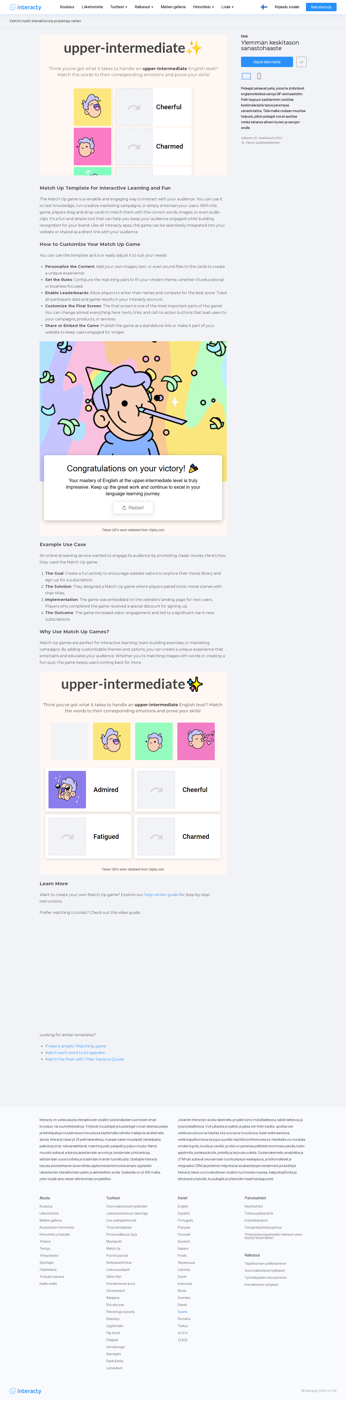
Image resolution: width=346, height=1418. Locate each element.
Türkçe (183, 1344)
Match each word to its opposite (75, 1070)
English (183, 1224)
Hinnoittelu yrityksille (55, 1252)
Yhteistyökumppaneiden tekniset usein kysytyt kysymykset (274, 1253)
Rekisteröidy (321, 7)
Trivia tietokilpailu (119, 1245)
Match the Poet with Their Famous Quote (84, 1077)
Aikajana (112, 1315)
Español (184, 1231)
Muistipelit (114, 1259)
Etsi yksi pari (115, 1322)
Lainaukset (114, 1386)
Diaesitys (113, 1337)
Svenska (184, 1315)
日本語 (183, 1358)
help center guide (161, 910)
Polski (182, 1273)
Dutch (182, 1294)
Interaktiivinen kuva (120, 1301)
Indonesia (185, 1301)
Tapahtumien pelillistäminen (265, 1281)
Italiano (183, 1266)
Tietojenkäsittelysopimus (263, 1245)
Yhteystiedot (49, 1273)
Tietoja (45, 1266)
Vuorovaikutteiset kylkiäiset (265, 1288)
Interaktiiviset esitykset (262, 1302)
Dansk (182, 1322)
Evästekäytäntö (256, 1238)
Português (185, 1238)
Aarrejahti (113, 1372)
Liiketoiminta (92, 7)
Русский (184, 1252)
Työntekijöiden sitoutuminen (266, 1295)
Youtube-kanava (52, 1294)
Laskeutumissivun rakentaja (127, 1231)
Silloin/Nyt (113, 1294)
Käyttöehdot (254, 1224)
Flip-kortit (113, 1351)
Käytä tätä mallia (267, 62)
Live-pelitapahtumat (121, 1238)
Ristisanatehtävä (118, 1280)
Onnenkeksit (115, 1308)
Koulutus (67, 7)
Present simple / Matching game (75, 1064)
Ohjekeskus (48, 1287)
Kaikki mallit (48, 1301)
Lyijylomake (114, 1344)
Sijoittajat (47, 1280)
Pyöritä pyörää (117, 1273)
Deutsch (184, 1259)
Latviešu (184, 1287)
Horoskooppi (115, 1365)
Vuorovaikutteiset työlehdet (126, 1224)
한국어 (183, 1351)
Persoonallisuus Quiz (121, 1252)
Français (184, 1245)
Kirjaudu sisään (287, 7)
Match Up (113, 1266)
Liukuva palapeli (118, 1287)
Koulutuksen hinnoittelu (57, 1245)
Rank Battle (114, 1379)
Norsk (182, 1308)
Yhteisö (45, 1259)
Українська (186, 1280)
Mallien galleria (173, 7)
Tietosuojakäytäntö (259, 1231)
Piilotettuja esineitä (120, 1330)
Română (184, 1337)
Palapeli (112, 1358)
